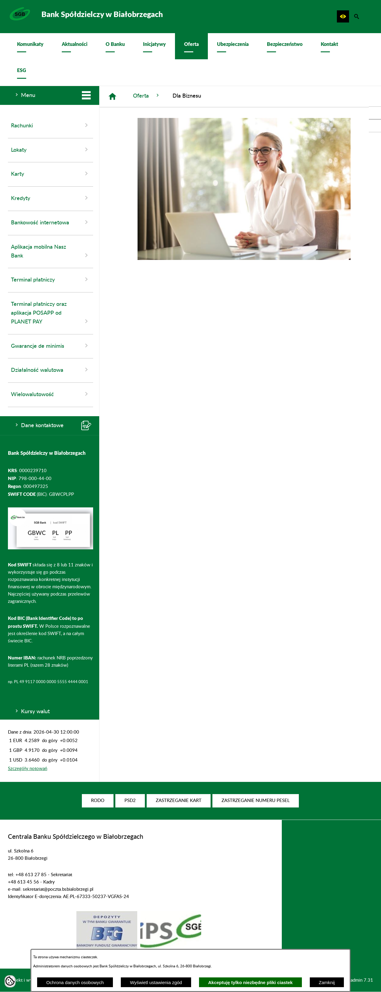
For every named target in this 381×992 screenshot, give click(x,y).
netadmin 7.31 (358, 980)
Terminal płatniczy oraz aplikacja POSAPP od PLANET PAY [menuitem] (50, 313)
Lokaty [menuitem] (50, 149)
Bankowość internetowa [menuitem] (50, 222)
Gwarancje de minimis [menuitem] (50, 345)
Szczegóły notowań (27, 768)
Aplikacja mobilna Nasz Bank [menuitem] (50, 251)
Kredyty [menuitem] (50, 198)
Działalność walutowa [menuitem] (50, 369)
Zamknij (327, 982)
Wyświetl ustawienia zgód (156, 982)
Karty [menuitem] (50, 173)
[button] (343, 16)
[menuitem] (30, 46)
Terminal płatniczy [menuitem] (50, 279)
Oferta (146, 95)
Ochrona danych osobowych (75, 982)
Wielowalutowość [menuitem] (50, 394)
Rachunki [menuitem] (50, 125)
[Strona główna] (112, 96)
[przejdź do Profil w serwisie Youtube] (375, 126)
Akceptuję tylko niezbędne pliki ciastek (250, 982)
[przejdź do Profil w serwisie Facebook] (375, 113)
